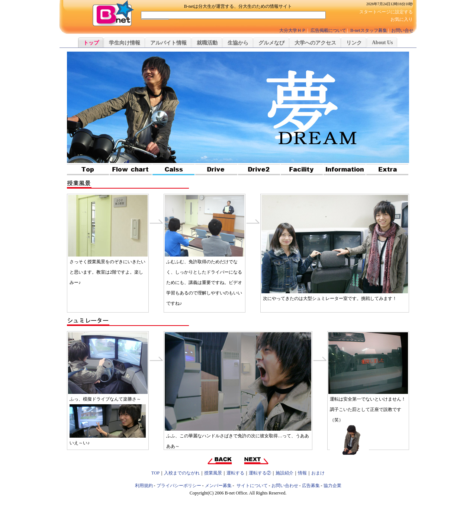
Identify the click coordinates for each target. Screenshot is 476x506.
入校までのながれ (182, 473)
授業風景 (213, 473)
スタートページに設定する (386, 11)
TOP (155, 473)
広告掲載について (328, 30)
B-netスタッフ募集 (368, 30)
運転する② (260, 473)
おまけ (318, 473)
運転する (235, 473)
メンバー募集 (218, 485)
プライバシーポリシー (179, 485)
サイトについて (252, 485)
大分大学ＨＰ (292, 30)
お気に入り (401, 19)
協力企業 (332, 485)
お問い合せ (402, 30)
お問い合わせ (284, 485)
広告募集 (311, 485)
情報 (302, 473)
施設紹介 (284, 473)
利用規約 (144, 485)
